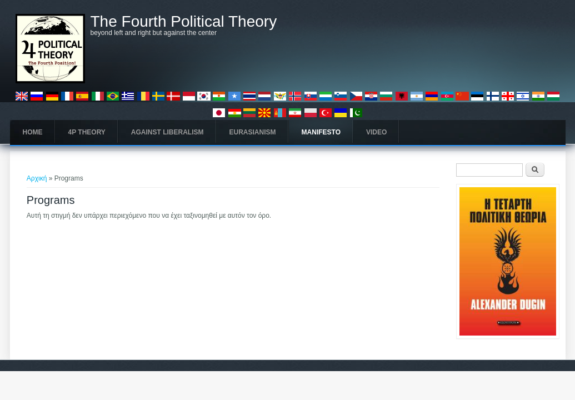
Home (33, 132)
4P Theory (87, 132)
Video (376, 132)
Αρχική (37, 178)
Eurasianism (252, 132)
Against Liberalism (167, 132)
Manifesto (321, 132)
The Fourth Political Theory (184, 21)
